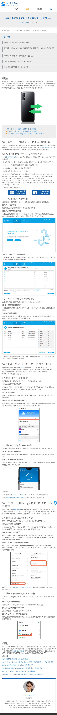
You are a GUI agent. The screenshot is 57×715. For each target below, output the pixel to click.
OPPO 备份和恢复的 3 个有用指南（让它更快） (19, 56)
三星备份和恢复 (47, 147)
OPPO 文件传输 (18, 495)
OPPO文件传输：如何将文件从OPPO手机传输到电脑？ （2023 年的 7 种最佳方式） (29, 49)
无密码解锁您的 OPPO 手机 (14, 498)
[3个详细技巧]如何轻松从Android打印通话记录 (17, 665)
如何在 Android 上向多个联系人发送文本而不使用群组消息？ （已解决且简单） (28, 662)
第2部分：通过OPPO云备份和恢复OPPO (22, 131)
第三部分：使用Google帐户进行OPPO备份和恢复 (25, 133)
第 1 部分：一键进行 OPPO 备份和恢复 (21, 129)
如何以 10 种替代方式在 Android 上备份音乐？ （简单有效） (22, 668)
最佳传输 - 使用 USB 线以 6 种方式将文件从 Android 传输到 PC (23, 674)
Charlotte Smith (23, 23)
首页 (3, 30)
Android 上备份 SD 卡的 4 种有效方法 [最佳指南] (18, 671)
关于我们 (39, 9)
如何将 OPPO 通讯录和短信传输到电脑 (16, 43)
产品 (16, 9)
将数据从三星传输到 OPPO (21, 587)
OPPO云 (22, 367)
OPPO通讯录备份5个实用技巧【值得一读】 (18, 61)
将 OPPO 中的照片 (12, 157)
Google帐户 (17, 509)
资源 (27, 9)
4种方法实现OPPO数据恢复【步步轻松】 (17, 67)
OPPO (13, 30)
